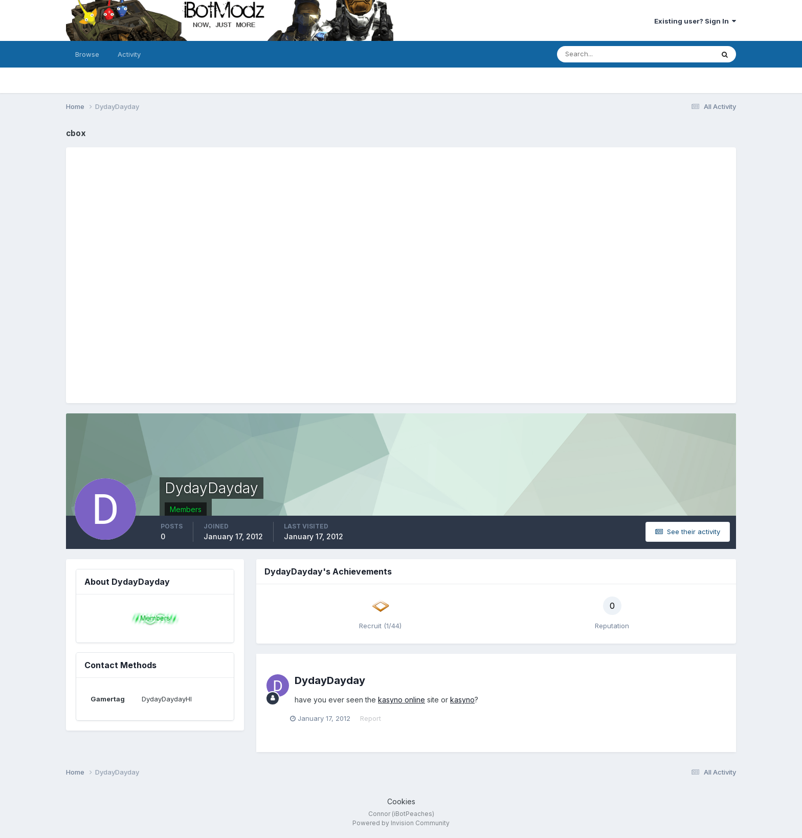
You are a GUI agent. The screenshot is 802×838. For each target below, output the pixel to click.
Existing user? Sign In (695, 21)
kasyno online (401, 699)
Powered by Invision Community (401, 823)
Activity (129, 54)
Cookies (401, 801)
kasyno (462, 699)
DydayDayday (330, 680)
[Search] (602, 54)
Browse (87, 54)
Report (375, 718)
